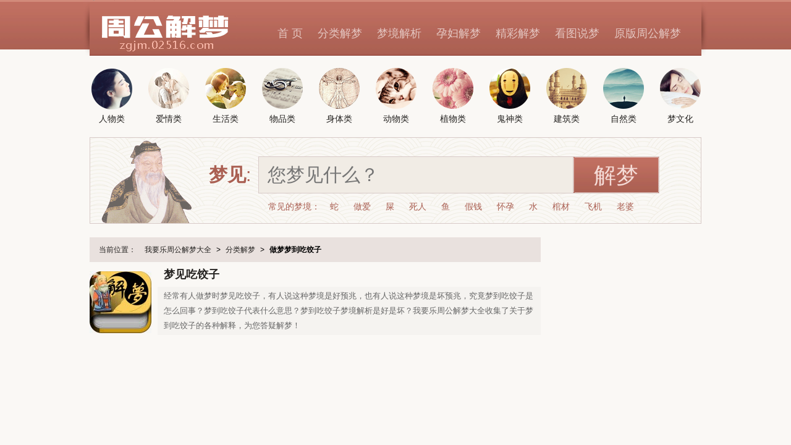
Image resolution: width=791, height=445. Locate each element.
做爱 (362, 206)
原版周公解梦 (647, 33)
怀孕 (505, 206)
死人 (417, 206)
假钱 (473, 206)
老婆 (625, 206)
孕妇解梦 (458, 33)
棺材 (561, 206)
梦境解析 (399, 33)
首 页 (290, 33)
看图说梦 (577, 33)
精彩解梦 (518, 33)
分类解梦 (340, 33)
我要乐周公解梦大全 (178, 249)
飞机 (593, 206)
